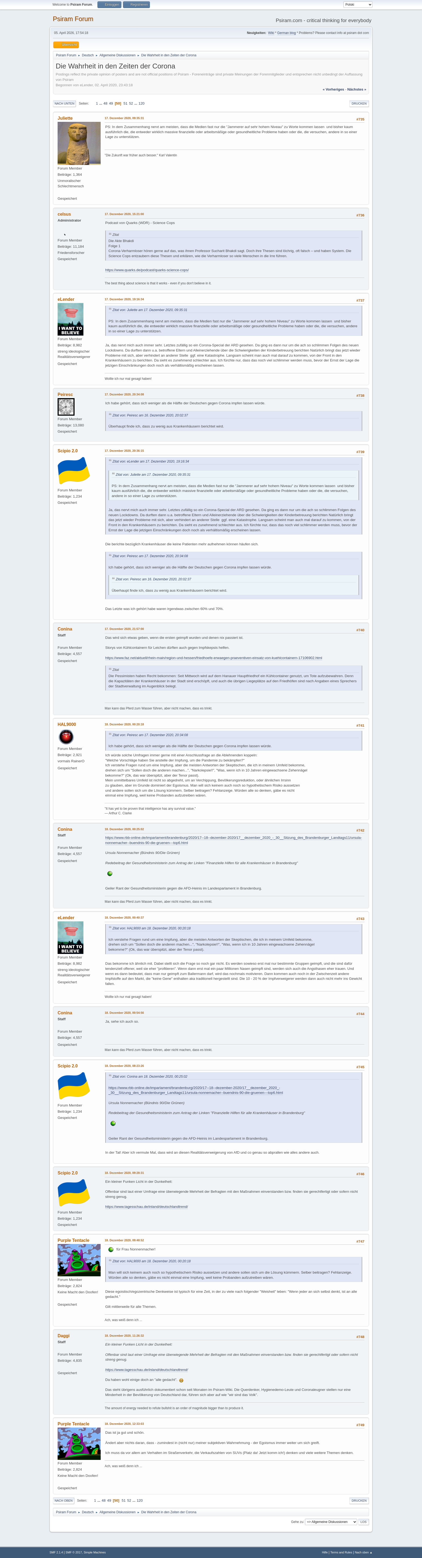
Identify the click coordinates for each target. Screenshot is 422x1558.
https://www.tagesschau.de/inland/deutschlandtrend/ (146, 1207)
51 (126, 103)
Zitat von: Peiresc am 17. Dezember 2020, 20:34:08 (150, 556)
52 (131, 103)
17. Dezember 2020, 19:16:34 (124, 299)
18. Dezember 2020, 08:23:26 (124, 1065)
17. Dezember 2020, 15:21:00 (124, 214)
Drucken (359, 103)
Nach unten (64, 103)
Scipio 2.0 (68, 451)
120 (142, 103)
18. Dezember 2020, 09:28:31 (124, 1172)
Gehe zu (297, 1521)
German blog (286, 33)
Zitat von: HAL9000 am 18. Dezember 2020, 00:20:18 (151, 928)
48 (105, 103)
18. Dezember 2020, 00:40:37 (124, 917)
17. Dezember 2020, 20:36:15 (124, 450)
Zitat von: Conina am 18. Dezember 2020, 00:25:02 (149, 1076)
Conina (65, 629)
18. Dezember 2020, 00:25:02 (124, 829)
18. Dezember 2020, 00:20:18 (124, 724)
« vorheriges (333, 89)
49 (111, 103)
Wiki (271, 33)
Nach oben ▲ (363, 1552)
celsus (64, 214)
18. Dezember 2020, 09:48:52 (124, 1240)
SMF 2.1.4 (56, 1552)
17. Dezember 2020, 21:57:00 (124, 628)
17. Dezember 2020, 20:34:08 (124, 394)
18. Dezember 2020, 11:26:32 (124, 1335)
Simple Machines (95, 1552)
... (101, 103)
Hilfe (325, 1552)
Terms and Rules (341, 1552)
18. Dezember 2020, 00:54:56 (124, 1012)
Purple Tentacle (73, 1240)
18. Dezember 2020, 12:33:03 (124, 1423)
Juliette (65, 118)
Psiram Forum (73, 18)
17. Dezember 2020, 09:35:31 (124, 118)
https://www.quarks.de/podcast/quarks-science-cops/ (147, 270)
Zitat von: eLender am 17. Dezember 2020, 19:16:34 (150, 461)
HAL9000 (67, 724)
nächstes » (356, 89)
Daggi (63, 1335)
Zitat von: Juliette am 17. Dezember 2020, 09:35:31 (149, 310)
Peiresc (65, 394)
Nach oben (64, 1500)
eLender (66, 299)
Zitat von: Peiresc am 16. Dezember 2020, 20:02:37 (150, 415)
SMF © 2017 (74, 1552)
